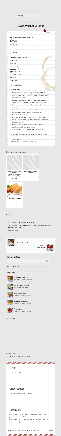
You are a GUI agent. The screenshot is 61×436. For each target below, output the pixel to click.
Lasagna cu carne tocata (21, 301)
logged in (16, 356)
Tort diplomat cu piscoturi (21, 285)
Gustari (32, 222)
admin (13, 44)
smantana (13, 74)
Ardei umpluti (41, 247)
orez (11, 63)
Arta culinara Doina (16, 373)
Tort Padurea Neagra (22, 242)
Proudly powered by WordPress (32, 430)
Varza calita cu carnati (20, 293)
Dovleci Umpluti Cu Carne (30, 26)
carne (11, 60)
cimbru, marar (14, 80)
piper (11, 71)
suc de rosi (13, 69)
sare (11, 66)
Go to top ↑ (50, 430)
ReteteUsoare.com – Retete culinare (21, 6)
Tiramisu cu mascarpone (21, 277)
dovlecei (12, 57)
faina (11, 77)
